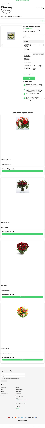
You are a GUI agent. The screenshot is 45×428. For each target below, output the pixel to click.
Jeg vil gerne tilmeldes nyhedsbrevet (14, 378)
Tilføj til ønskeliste (27, 81)
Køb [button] (29, 78)
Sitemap (17, 408)
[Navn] (13, 374)
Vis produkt (22, 171)
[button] (41, 21)
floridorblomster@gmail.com (21, 399)
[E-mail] (13, 376)
